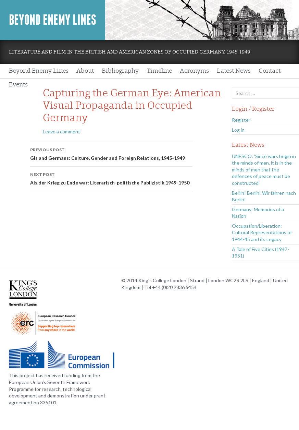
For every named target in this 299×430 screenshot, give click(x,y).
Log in (238, 130)
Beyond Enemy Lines (52, 20)
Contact (270, 70)
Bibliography (120, 70)
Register (241, 120)
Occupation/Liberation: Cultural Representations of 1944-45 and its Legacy (262, 232)
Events (18, 84)
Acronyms (194, 70)
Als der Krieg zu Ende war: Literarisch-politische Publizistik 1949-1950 (111, 178)
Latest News (234, 70)
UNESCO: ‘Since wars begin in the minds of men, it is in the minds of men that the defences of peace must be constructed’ (264, 169)
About (85, 70)
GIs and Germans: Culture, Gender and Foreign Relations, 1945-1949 (111, 153)
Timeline (159, 70)
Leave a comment (61, 131)
